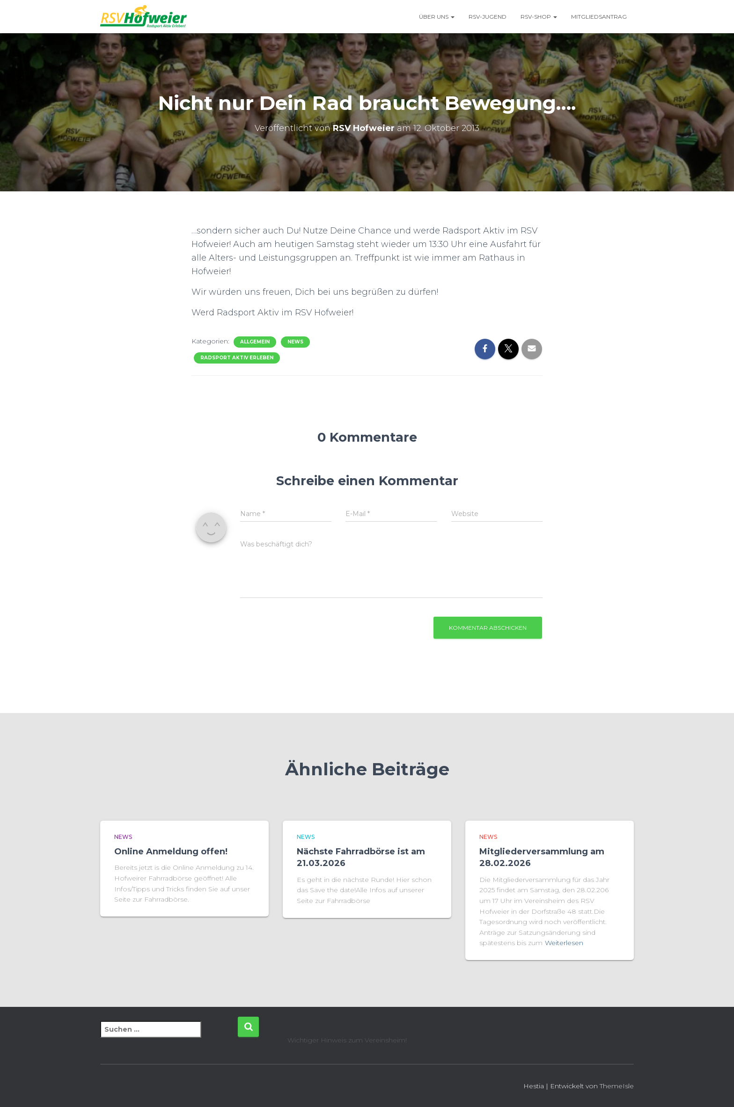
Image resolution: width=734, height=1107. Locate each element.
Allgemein (255, 342)
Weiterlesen (564, 943)
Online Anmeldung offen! (171, 851)
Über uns (437, 16)
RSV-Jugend (487, 16)
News (295, 342)
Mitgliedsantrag (599, 16)
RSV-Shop (539, 16)
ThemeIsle (617, 1086)
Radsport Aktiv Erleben (236, 358)
